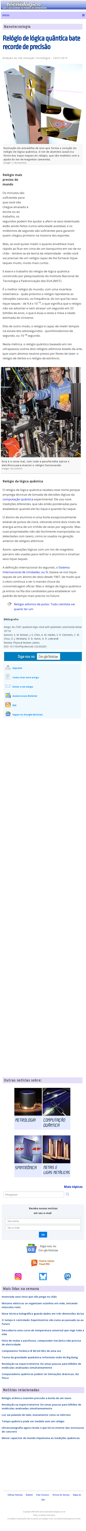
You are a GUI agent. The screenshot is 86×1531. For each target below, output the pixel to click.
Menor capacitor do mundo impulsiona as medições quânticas (41, 1438)
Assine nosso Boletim (25, 695)
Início (5, 15)
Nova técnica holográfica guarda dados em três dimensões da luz (43, 1313)
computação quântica (18, 499)
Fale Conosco (42, 1495)
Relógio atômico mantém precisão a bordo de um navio (36, 1398)
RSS (14, 705)
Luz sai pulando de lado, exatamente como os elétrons (36, 1415)
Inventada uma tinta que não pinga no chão (29, 1296)
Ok (43, 1234)
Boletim (29, 1495)
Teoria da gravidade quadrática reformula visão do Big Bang (40, 1357)
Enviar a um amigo (23, 686)
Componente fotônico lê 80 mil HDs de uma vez (31, 1351)
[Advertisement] (56, 192)
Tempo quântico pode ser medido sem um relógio (33, 1421)
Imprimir (17, 668)
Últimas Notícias (15, 1495)
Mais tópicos (73, 1187)
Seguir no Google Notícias (28, 714)
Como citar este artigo (26, 677)
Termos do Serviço (60, 1495)
